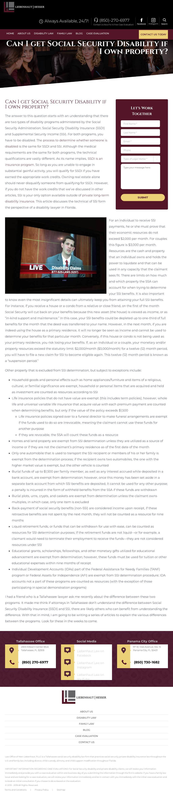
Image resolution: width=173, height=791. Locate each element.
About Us (86, 711)
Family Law (86, 723)
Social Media (86, 641)
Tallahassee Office (30, 641)
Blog (86, 729)
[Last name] (140, 132)
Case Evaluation (86, 736)
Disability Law (86, 717)
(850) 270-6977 (35, 662)
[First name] (140, 123)
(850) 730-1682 (146, 662)
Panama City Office (142, 641)
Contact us (86, 742)
